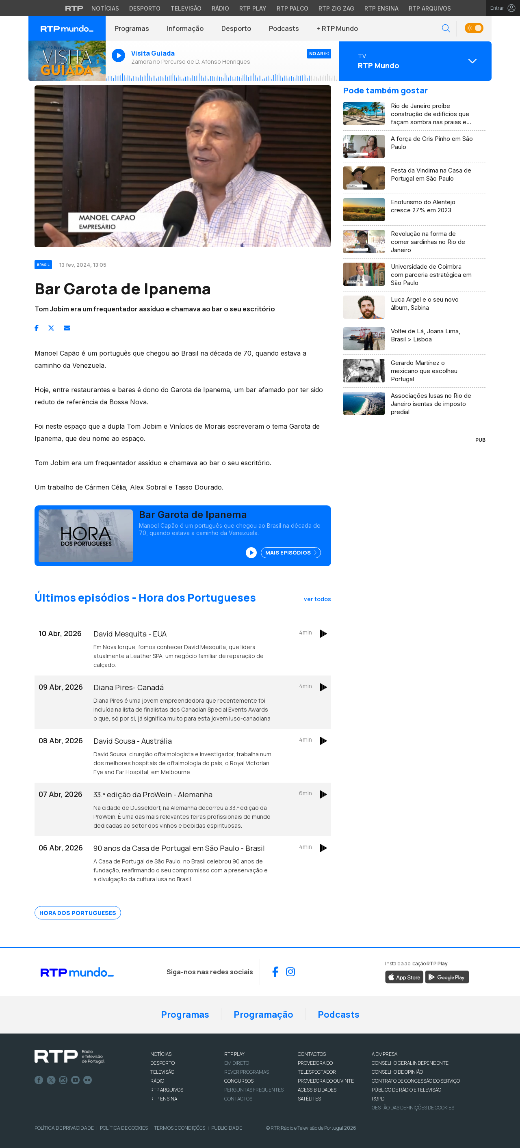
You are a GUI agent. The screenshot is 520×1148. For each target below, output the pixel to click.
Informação (185, 28)
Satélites (309, 1098)
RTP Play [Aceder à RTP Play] (252, 8)
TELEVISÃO (162, 1071)
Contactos (238, 1098)
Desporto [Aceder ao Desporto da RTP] (144, 8)
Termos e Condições (179, 1127)
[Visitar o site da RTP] (74, 8)
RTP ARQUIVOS (166, 1089)
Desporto (236, 28)
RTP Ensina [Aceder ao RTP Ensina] (381, 8)
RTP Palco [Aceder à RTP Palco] (292, 8)
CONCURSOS (239, 1080)
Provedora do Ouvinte (326, 1080)
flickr (87, 1080)
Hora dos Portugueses (77, 913)
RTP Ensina (163, 1098)
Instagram (63, 1080)
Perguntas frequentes (254, 1089)
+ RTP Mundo (337, 28)
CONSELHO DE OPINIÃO (397, 1071)
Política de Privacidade (64, 1127)
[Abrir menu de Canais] (414, 61)
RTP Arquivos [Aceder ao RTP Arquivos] (430, 8)
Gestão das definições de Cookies (413, 1107)
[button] (446, 29)
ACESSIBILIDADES (317, 1089)
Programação (263, 1014)
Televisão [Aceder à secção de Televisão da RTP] (186, 8)
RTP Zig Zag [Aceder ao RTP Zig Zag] (336, 8)
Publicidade (226, 1127)
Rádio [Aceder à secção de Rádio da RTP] (220, 8)
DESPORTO (162, 1063)
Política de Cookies (124, 1127)
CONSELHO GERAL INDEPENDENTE (410, 1063)
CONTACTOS (312, 1054)
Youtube (75, 1080)
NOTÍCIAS (160, 1054)
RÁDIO (157, 1080)
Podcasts (284, 28)
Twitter (51, 1080)
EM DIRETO (236, 1063)
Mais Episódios (290, 552)
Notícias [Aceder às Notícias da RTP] (105, 8)
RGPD (378, 1098)
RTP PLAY (234, 1054)
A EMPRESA (384, 1054)
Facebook (39, 1080)
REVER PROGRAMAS (246, 1071)
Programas (132, 28)
